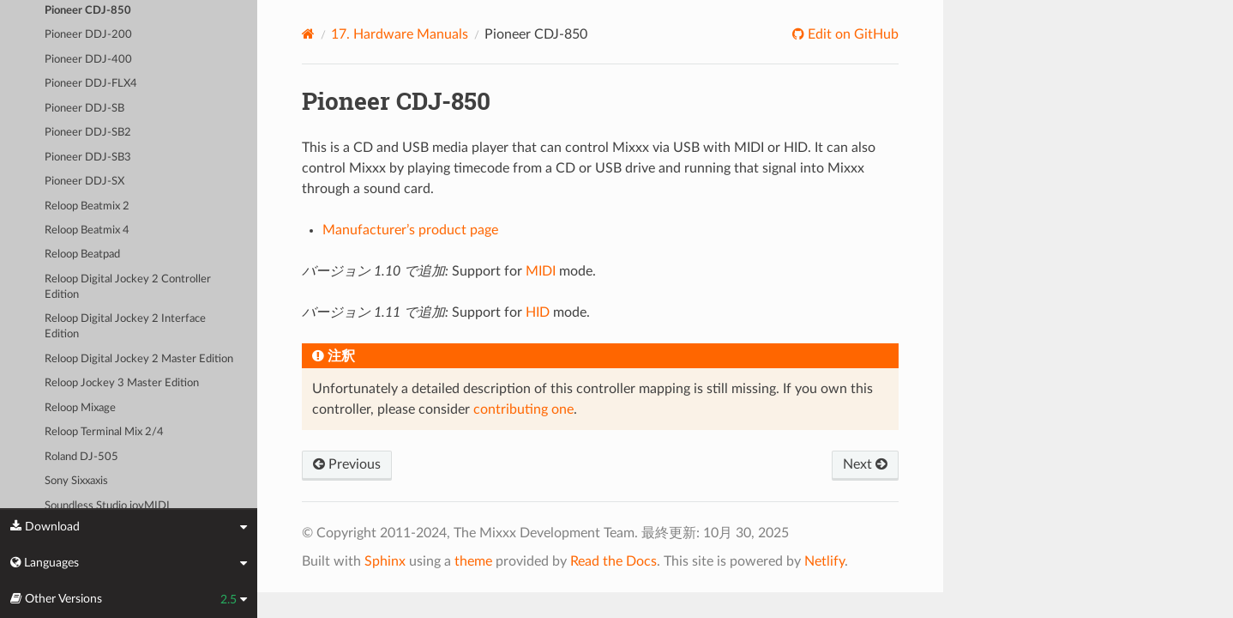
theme (473, 561)
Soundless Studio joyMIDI (107, 506)
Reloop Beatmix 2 (87, 206)
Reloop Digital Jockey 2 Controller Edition (128, 287)
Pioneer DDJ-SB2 (88, 132)
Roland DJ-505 (81, 457)
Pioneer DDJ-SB (84, 108)
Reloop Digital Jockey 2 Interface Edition (125, 326)
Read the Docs (613, 561)
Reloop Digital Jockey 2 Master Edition (139, 359)
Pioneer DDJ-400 (88, 59)
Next (865, 464)
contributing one (523, 409)
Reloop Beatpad (82, 254)
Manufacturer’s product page (410, 230)
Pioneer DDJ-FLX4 (91, 83)
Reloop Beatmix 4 (87, 230)
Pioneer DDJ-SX (84, 181)
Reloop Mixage (80, 408)
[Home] (308, 34)
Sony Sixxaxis (76, 481)
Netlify (824, 561)
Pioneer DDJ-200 (88, 34)
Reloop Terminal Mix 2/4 (104, 432)
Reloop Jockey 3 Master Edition (122, 383)
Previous (347, 464)
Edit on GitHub (851, 34)
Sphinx (385, 561)
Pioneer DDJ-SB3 (88, 157)
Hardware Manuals (399, 34)
